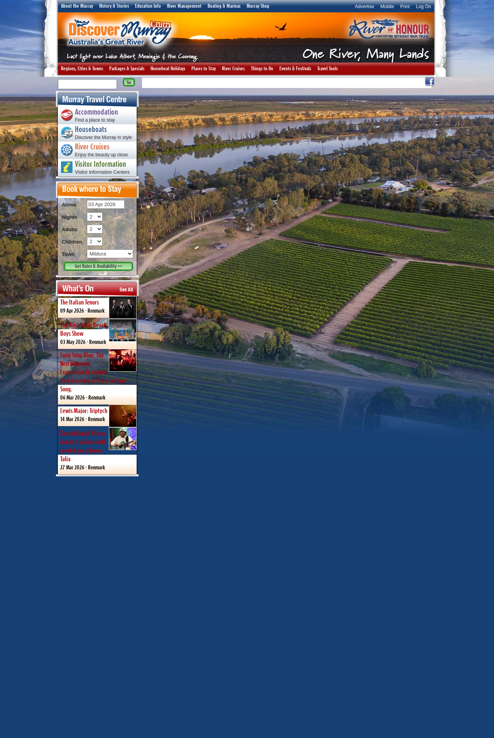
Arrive (69, 205)
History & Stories (114, 6)
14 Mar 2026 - (98, 415)
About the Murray (77, 6)
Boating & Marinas (224, 6)
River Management (184, 6)
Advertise (364, 6)
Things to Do (262, 68)
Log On (423, 6)
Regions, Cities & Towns (82, 68)
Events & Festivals (295, 68)
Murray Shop (258, 6)
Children (72, 242)
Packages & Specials (126, 68)
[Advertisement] (97, 607)
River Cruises (233, 68)
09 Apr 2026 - (98, 307)
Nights (69, 217)
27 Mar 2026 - (98, 448)
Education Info (148, 6)
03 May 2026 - (98, 332)
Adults (69, 229)
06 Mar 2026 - (98, 374)
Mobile (387, 6)
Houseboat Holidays (168, 68)
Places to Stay (203, 68)
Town (68, 254)
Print (405, 6)
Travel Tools (327, 68)
